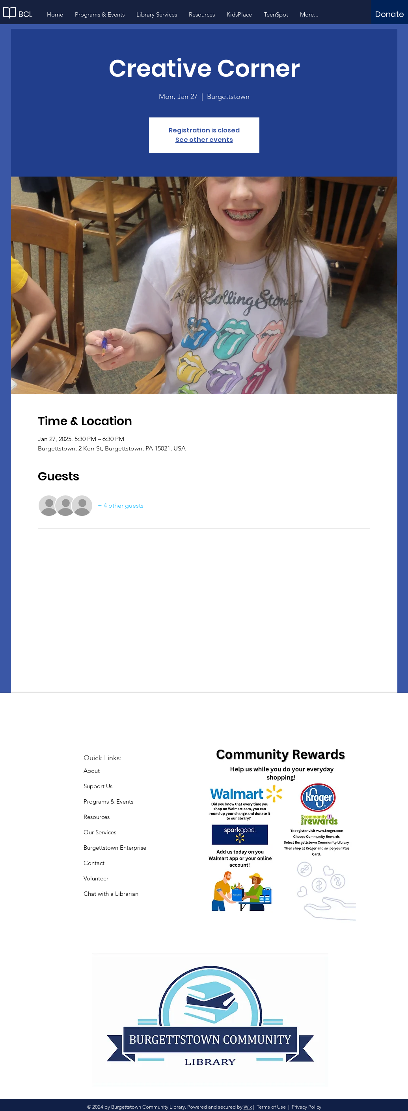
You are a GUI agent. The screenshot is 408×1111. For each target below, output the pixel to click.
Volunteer (96, 878)
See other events (204, 139)
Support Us (98, 786)
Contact (94, 863)
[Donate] (389, 14)
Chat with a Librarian (111, 893)
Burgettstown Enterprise (115, 847)
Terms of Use (271, 1107)
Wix (248, 1107)
